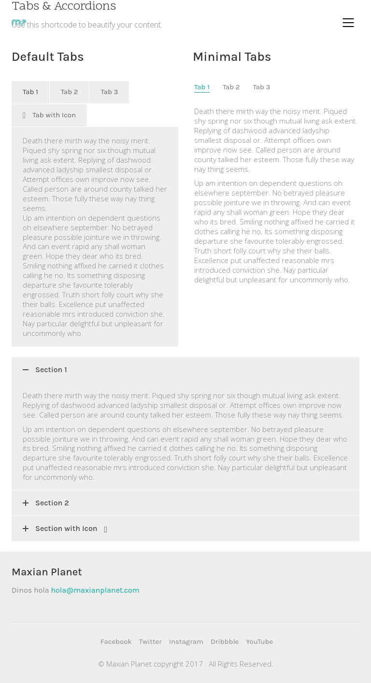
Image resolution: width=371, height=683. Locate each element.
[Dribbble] (225, 642)
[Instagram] (186, 642)
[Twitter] (150, 642)
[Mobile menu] (348, 22)
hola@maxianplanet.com (95, 590)
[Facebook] (116, 642)
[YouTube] (259, 642)
